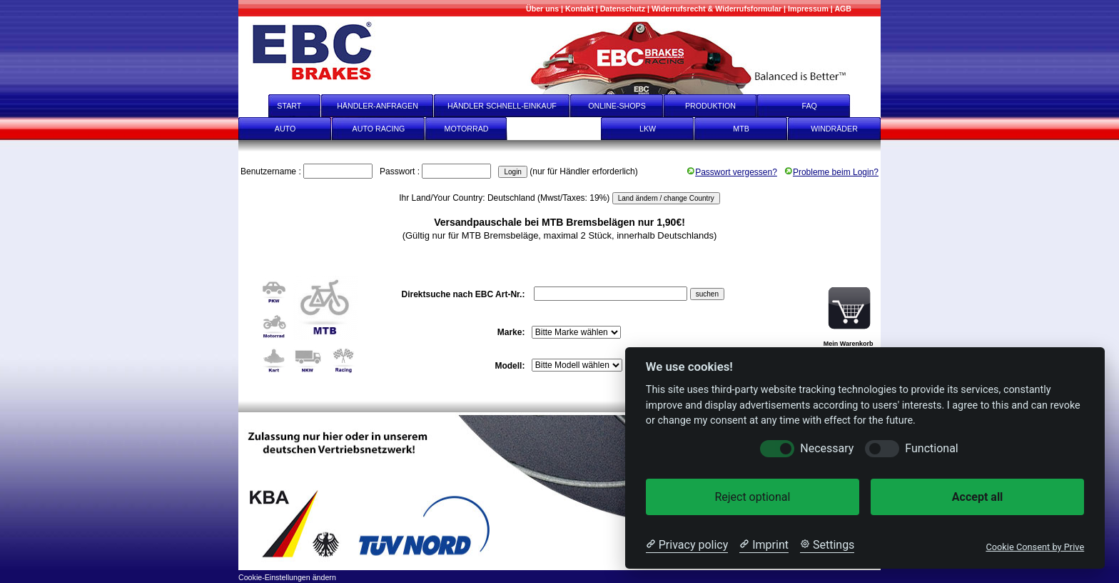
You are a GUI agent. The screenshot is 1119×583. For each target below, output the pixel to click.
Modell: (511, 366)
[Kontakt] (579, 8)
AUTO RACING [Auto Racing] (379, 128)
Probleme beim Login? (831, 172)
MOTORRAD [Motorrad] (467, 128)
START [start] (280, 105)
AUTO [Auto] (285, 128)
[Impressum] (808, 8)
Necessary (827, 448)
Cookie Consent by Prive (1035, 547)
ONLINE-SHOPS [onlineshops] (617, 105)
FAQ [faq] (819, 105)
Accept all (977, 497)
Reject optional (752, 497)
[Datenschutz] (622, 8)
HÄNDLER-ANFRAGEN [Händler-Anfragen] (377, 105)
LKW (647, 128)
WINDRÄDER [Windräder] (834, 128)
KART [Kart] (554, 128)
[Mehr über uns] (542, 8)
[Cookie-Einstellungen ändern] (287, 576)
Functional (931, 448)
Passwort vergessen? (732, 172)
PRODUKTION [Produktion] (710, 105)
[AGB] (842, 8)
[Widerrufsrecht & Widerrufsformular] (716, 8)
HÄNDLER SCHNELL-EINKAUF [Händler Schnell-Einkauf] (502, 105)
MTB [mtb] (741, 128)
